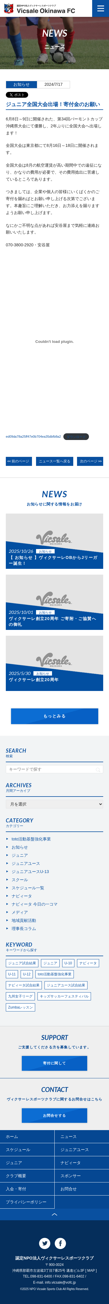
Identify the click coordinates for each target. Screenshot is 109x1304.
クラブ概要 (16, 1175)
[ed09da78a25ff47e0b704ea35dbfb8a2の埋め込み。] (54, 341)
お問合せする (54, 1116)
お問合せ (68, 1189)
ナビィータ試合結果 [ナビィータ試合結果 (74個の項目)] (24, 985)
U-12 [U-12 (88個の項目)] (27, 974)
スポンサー (70, 1175)
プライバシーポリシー (26, 1202)
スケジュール (18, 1149)
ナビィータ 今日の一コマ (35, 904)
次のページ (88, 461)
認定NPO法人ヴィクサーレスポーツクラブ (46, 9)
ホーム (12, 1136)
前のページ (20, 461)
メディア (20, 912)
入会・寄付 (16, 1189)
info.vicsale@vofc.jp (60, 1282)
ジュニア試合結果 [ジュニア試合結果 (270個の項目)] (22, 963)
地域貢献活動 (24, 920)
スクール (20, 879)
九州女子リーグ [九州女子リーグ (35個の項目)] (20, 996)
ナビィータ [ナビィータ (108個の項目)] (88, 963)
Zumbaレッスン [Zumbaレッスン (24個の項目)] (20, 1007)
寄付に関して (54, 1063)
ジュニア (20, 855)
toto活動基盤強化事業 (31, 839)
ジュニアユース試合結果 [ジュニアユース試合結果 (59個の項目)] (66, 985)
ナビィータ (22, 896)
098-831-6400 (41, 1276)
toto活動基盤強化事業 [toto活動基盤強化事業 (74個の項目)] (55, 974)
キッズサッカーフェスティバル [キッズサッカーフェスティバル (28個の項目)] (64, 996)
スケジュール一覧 (28, 888)
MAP (91, 1271)
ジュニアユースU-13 (30, 871)
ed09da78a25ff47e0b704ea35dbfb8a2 (33, 436)
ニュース (68, 1136)
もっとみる (54, 716)
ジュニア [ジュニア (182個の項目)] (50, 963)
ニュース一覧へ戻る (54, 461)
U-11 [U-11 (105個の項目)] (12, 974)
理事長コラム (24, 928)
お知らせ (21, 84)
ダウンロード (76, 436)
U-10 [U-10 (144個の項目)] (68, 963)
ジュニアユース (26, 863)
